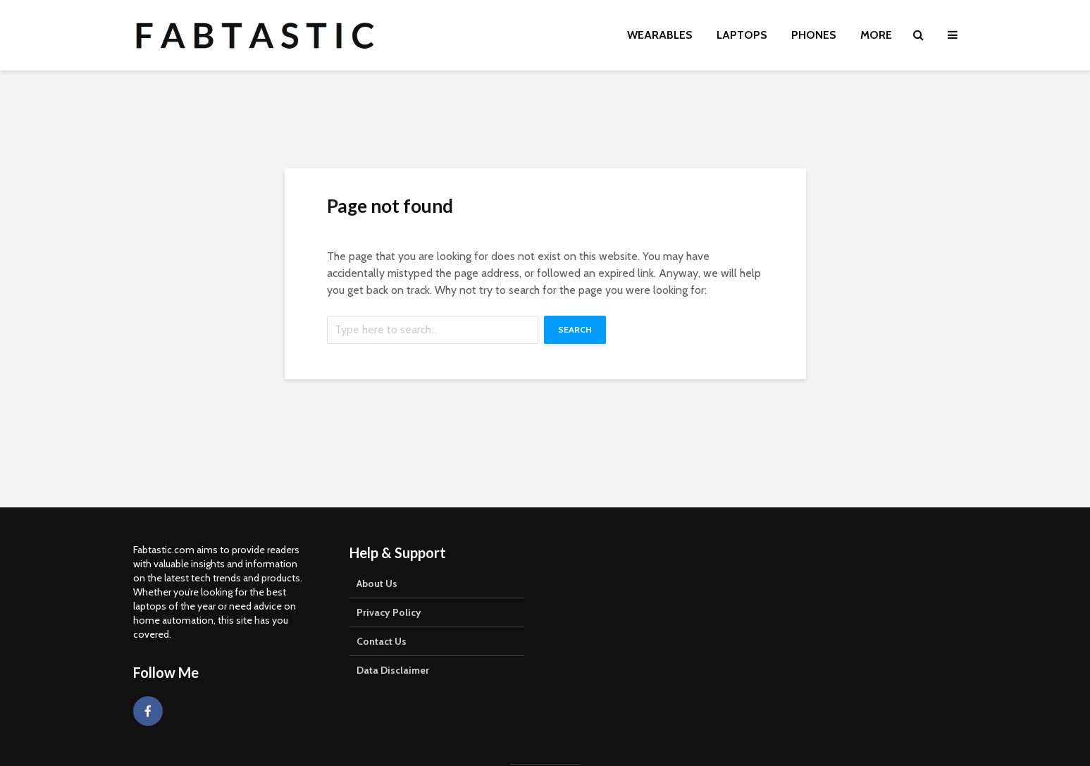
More (876, 35)
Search (575, 329)
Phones (813, 35)
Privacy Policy (389, 612)
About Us (377, 583)
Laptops (742, 35)
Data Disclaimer (393, 670)
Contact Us (382, 641)
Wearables (660, 35)
